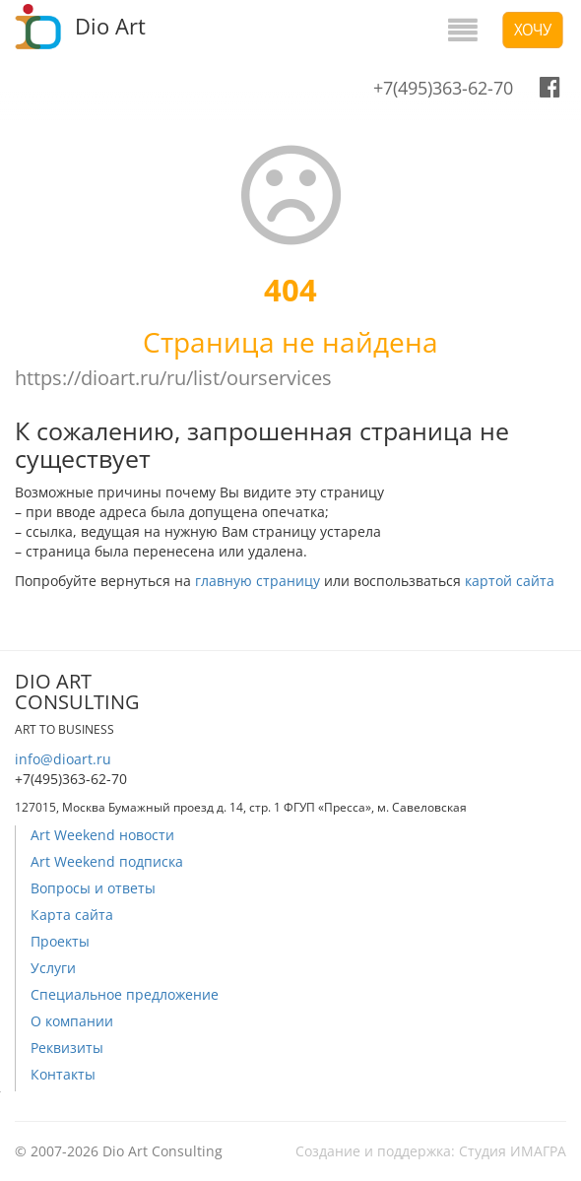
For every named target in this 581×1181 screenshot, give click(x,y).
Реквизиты (67, 1047)
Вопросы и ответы (93, 888)
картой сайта (509, 580)
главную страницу (257, 580)
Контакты (63, 1074)
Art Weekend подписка (107, 861)
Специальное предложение (125, 994)
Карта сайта (72, 914)
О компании (72, 1021)
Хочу (532, 29)
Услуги (53, 967)
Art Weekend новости (102, 834)
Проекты (60, 941)
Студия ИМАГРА (512, 1151)
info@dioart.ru (63, 759)
